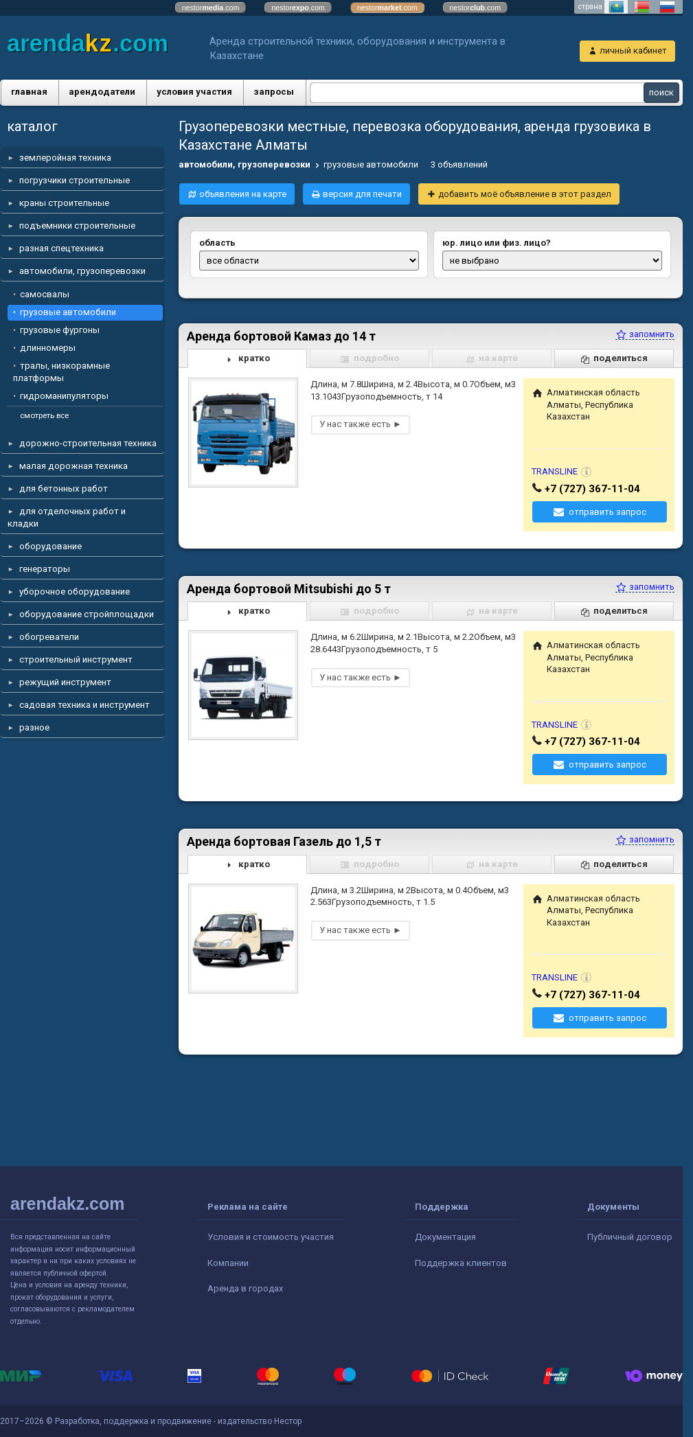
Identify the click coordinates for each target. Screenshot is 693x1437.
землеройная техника (65, 157)
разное (34, 727)
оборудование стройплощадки (86, 614)
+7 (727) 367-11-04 (592, 489)
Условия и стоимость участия (270, 1237)
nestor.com (211, 7)
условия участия (194, 92)
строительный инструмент (76, 659)
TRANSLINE (555, 471)
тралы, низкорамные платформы (61, 371)
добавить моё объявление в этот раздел (524, 194)
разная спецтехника (61, 248)
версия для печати (362, 194)
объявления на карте (242, 194)
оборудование (50, 546)
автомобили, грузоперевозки (82, 271)
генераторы (44, 569)
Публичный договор (629, 1237)
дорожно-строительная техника (88, 443)
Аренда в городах (245, 1288)
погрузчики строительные (74, 180)
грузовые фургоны (60, 330)
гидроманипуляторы (64, 396)
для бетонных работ (63, 488)
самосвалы (44, 294)
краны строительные (64, 203)
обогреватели (49, 637)
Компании (228, 1263)
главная (29, 92)
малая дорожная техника (73, 466)
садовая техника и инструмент (84, 705)
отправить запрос (607, 512)
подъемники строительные (77, 225)
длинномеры (48, 348)
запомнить (644, 334)
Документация (445, 1237)
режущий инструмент (65, 682)
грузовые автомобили (68, 312)
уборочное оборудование (74, 591)
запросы (273, 92)
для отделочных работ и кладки (67, 517)
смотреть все (44, 415)
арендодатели (102, 92)
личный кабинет (633, 50)
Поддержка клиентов (461, 1263)
